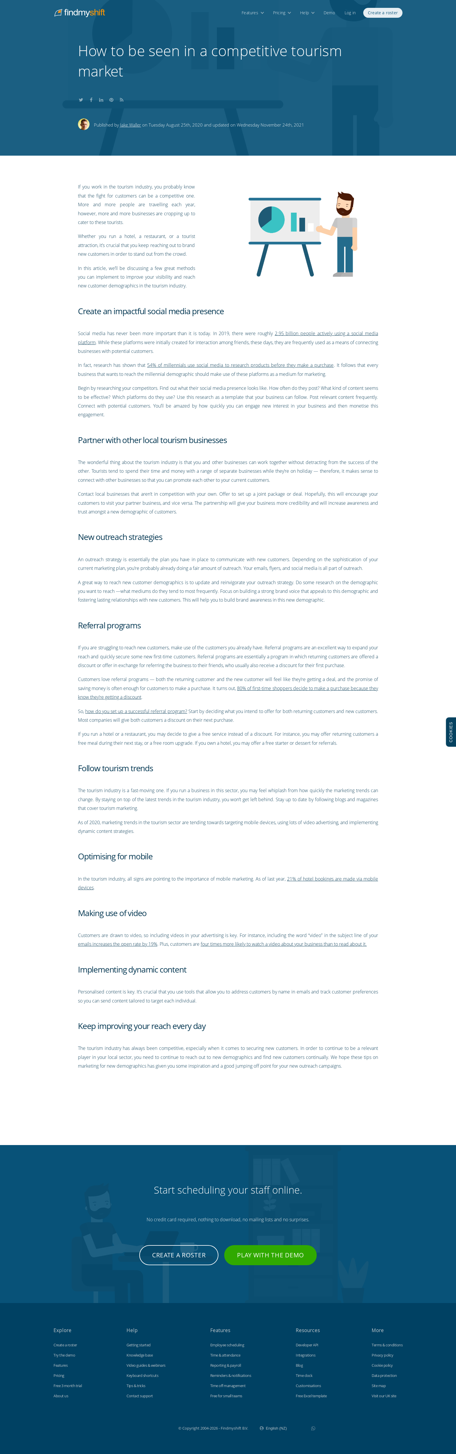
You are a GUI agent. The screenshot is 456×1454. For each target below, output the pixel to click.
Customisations (308, 1385)
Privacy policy (382, 1355)
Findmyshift (149, 1427)
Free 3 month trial (68, 1385)
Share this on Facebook (91, 99)
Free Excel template (311, 1395)
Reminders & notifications (230, 1375)
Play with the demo (270, 1255)
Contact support (140, 1395)
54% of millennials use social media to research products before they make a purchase (240, 365)
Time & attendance (225, 1355)
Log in (350, 14)
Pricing (279, 14)
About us (61, 1395)
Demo (329, 14)
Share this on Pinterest (111, 99)
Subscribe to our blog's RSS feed (121, 99)
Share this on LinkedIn (101, 99)
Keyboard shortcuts (142, 1375)
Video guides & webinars (146, 1365)
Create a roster (383, 14)
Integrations (305, 1355)
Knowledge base (140, 1355)
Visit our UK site (384, 1395)
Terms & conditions (387, 1345)
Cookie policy (382, 1365)
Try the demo (64, 1355)
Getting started (139, 1345)
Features (250, 14)
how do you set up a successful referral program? (136, 711)
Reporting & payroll (225, 1365)
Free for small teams (226, 1395)
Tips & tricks (136, 1385)
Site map (379, 1385)
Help (304, 14)
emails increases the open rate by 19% (117, 944)
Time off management (228, 1385)
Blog (299, 1365)
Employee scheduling (227, 1345)
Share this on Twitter (80, 99)
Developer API (307, 1345)
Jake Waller (130, 125)
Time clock (304, 1375)
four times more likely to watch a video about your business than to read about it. (284, 944)
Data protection (384, 1375)
